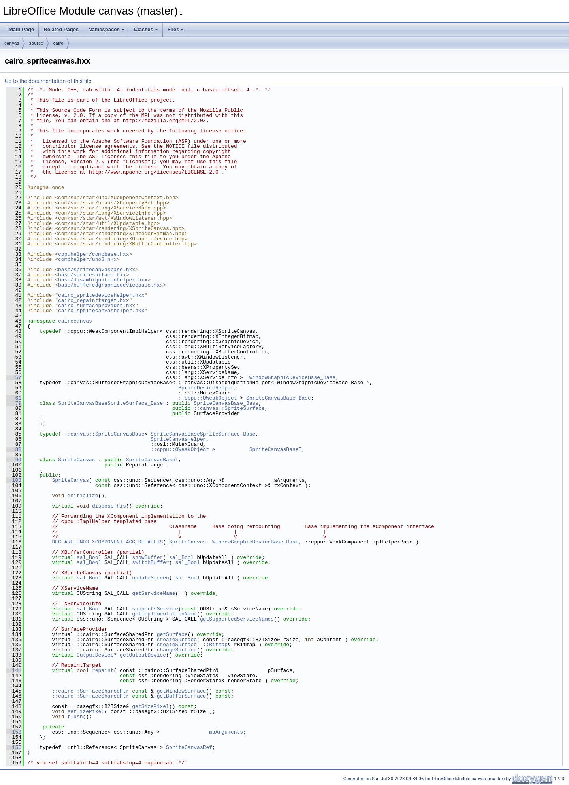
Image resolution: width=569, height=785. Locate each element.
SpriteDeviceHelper (206, 387)
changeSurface (177, 649)
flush (75, 716)
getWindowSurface (181, 690)
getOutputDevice (143, 655)
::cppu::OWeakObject (207, 398)
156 (13, 747)
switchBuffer (150, 562)
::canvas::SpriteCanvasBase (104, 434)
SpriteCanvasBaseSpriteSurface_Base (110, 403)
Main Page (21, 29)
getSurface (172, 634)
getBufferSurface (181, 696)
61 (13, 398)
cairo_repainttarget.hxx (93, 300)
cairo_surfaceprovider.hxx (96, 305)
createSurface (177, 639)
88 (13, 449)
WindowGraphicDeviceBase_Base (292, 377)
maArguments (226, 732)
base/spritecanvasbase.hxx (96, 269)
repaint (103, 670)
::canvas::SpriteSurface (229, 408)
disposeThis (109, 505)
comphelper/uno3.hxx (87, 259)
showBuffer (147, 557)
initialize (82, 495)
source (36, 43)
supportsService (155, 608)
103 (13, 480)
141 (13, 670)
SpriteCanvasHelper (178, 439)
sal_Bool (89, 557)
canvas (11, 43)
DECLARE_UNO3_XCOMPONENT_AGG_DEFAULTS (107, 541)
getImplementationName (164, 613)
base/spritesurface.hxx (92, 274)
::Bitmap (215, 644)
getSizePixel (150, 706)
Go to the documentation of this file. (49, 81)
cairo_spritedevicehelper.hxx (101, 295)
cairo (58, 43)
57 (13, 377)
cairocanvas (75, 321)
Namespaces (106, 29)
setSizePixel (85, 711)
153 (13, 732)
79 (13, 403)
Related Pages (61, 29)
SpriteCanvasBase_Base (278, 398)
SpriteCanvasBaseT (275, 449)
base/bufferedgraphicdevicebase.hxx (110, 285)
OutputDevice (95, 655)
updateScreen (150, 577)
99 (13, 459)
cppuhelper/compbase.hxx (93, 254)
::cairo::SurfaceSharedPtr (90, 690)
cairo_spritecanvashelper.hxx (101, 310)
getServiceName (153, 593)
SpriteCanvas (76, 459)
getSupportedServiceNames (237, 619)
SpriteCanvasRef (189, 747)
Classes (146, 29)
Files (176, 29)
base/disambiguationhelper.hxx (102, 279)
